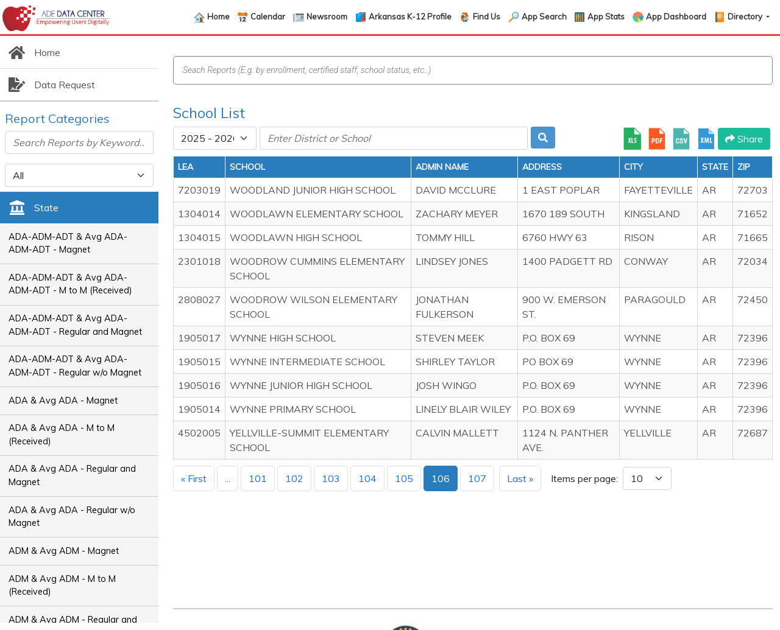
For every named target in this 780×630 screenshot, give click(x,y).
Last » (520, 478)
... (227, 478)
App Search (544, 16)
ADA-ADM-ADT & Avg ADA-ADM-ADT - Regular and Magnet (75, 325)
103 (331, 478)
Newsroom (327, 16)
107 (477, 478)
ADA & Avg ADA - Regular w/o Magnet (72, 517)
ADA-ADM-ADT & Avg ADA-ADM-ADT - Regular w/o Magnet (75, 366)
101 (258, 478)
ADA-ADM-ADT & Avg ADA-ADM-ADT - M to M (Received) (70, 284)
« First (194, 478)
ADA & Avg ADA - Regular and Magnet (72, 475)
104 (367, 478)
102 (294, 478)
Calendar (267, 16)
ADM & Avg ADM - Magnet (64, 550)
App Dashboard (676, 16)
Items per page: (584, 478)
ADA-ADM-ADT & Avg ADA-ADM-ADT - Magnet (68, 243)
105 (404, 478)
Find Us (486, 16)
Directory (746, 16)
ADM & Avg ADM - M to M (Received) (62, 585)
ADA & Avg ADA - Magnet (63, 400)
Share (744, 139)
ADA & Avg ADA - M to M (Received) (62, 434)
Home (218, 16)
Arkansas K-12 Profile (410, 16)
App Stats (606, 16)
